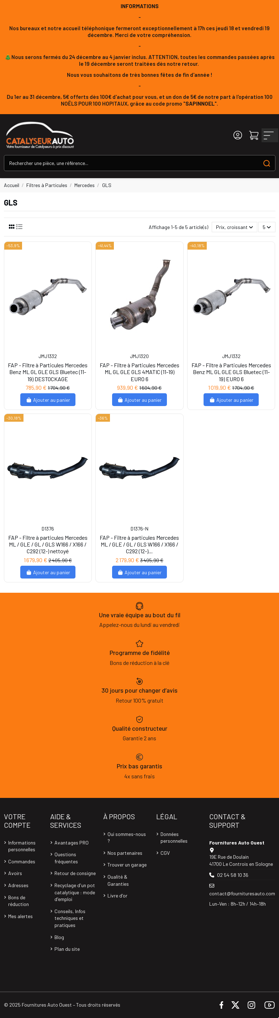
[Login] (237, 135)
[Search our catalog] (266, 163)
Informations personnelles (22, 846)
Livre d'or (117, 895)
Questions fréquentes (66, 857)
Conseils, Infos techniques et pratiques (69, 918)
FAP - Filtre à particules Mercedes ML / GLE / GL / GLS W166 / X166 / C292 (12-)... (139, 544)
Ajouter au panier (48, 400)
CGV (165, 853)
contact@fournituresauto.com (242, 893)
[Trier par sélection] (234, 227)
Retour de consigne (75, 873)
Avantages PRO (71, 843)
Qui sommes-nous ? (126, 837)
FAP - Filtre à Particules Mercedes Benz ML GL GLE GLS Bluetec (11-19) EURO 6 (231, 372)
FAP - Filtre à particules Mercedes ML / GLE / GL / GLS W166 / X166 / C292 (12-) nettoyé (48, 544)
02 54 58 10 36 (232, 875)
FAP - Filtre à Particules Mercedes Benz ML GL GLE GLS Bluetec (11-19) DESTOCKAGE (48, 372)
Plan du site (67, 949)
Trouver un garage (127, 865)
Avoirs (15, 873)
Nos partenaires (124, 853)
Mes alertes (20, 916)
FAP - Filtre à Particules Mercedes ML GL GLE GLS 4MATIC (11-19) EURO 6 (139, 372)
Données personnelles (174, 837)
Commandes (21, 861)
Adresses (18, 885)
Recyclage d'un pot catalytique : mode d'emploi (74, 892)
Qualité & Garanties (118, 880)
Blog (59, 937)
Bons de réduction (18, 900)
